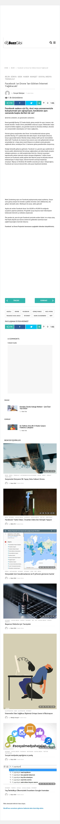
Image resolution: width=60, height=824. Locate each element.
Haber (26, 77)
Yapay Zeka (8, 477)
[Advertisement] (30, 22)
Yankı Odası (49, 517)
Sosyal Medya (45, 77)
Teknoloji (10, 79)
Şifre (31, 571)
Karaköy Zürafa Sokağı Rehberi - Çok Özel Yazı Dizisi (35, 408)
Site (36, 620)
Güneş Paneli (37, 311)
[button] (51, 43)
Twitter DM (8, 753)
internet (27, 315)
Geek (20, 77)
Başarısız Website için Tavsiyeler (18, 624)
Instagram (30, 751)
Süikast (49, 475)
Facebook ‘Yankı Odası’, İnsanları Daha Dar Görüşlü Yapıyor (28, 519)
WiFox (39, 571)
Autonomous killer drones (28, 475)
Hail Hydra (49, 311)
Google (22, 620)
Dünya (14, 77)
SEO (33, 620)
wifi (51, 315)
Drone (17, 311)
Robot (44, 475)
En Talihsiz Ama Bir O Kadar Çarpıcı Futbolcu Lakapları (33, 427)
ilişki (15, 711)
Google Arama (26, 788)
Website (7, 622)
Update (49, 620)
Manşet (33, 77)
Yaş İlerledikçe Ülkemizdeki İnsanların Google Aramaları (27, 790)
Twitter (42, 517)
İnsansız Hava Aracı (13, 315)
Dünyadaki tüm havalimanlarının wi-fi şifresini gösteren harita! (29, 574)
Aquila (9, 311)
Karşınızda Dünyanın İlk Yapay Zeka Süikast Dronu (25, 479)
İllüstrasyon (9, 711)
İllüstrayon (21, 711)
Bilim (7, 77)
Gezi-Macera (13, 571)
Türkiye (13, 788)
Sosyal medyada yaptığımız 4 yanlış (19, 755)
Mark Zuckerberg (40, 315)
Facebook (26, 311)
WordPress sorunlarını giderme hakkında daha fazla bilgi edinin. (23, 808)
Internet (11, 517)
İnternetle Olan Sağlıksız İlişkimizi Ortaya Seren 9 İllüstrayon (29, 713)
